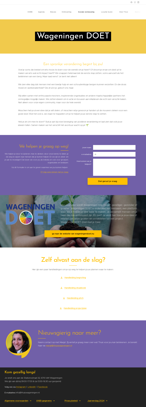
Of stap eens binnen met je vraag (54, 172)
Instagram (21, 387)
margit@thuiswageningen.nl (59, 345)
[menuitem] (32, 12)
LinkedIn (32, 387)
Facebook (43, 387)
